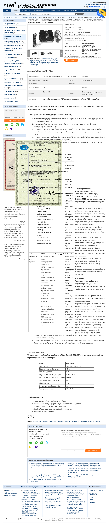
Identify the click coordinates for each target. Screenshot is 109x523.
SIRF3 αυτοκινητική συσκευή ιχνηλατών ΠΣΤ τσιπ (53, 506)
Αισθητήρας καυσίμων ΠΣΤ (12, 45)
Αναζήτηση (80, 14)
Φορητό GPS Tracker (10, 70)
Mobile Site (93, 502)
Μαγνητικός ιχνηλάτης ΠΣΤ (12, 42)
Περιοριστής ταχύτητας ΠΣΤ (29, 17)
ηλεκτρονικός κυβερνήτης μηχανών (90, 421)
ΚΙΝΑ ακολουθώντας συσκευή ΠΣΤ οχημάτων (32, 519)
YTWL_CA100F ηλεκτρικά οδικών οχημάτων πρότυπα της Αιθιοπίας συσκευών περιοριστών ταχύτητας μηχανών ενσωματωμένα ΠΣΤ (85, 470)
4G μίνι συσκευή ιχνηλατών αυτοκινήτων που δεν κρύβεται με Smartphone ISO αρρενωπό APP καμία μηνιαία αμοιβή (76, 502)
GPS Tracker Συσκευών (11, 54)
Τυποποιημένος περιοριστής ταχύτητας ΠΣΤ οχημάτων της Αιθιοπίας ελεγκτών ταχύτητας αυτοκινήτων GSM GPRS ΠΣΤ (47, 465)
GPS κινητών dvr (9, 91)
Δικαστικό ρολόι (9, 98)
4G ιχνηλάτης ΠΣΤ (10, 24)
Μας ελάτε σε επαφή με (71, 10)
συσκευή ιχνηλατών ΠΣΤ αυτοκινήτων (68, 421)
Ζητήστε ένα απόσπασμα (93, 4)
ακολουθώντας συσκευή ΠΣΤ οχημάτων (44, 421)
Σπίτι (7, 10)
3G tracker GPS (9, 57)
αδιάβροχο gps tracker (11, 66)
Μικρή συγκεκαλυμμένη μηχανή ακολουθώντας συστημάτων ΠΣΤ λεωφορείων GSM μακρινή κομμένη (54, 493)
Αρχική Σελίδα (8, 17)
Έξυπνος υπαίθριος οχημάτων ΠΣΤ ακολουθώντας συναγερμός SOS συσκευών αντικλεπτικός (53, 500)
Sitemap (91, 500)
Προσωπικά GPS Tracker (12, 79)
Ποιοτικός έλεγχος (55, 10)
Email (104, 4)
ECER (62, 520)
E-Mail (91, 497)
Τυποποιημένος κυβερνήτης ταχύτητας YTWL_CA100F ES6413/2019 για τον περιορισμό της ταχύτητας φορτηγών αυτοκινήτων (44, 61)
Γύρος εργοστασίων (40, 10)
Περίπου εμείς (26, 10)
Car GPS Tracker (9, 27)
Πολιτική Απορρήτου (12, 519)
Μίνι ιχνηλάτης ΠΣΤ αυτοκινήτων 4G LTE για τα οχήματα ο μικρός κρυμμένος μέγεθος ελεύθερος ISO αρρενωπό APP (75, 510)
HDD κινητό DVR (9, 94)
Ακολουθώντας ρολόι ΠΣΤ (12, 101)
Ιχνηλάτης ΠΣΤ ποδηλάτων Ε (13, 73)
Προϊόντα (15, 10)
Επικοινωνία (14, 121)
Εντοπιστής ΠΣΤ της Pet (11, 82)
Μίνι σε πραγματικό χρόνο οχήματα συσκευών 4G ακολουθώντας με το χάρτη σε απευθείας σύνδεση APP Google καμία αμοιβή (75, 494)
